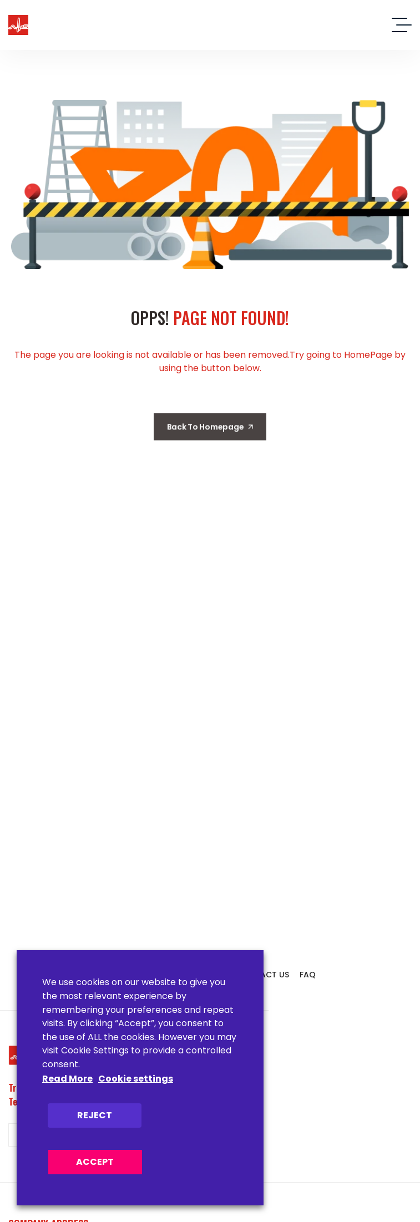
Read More (67, 1078)
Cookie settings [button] (135, 1078)
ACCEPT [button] (95, 1161)
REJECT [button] (94, 1115)
